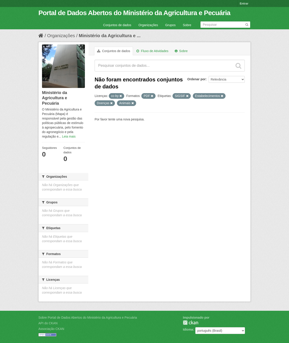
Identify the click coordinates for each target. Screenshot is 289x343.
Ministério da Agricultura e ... (110, 35)
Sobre (187, 25)
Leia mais (69, 136)
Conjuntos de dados (117, 25)
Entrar (244, 3)
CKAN (190, 322)
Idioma (188, 329)
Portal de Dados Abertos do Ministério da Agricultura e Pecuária (134, 12)
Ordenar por (196, 79)
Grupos (170, 25)
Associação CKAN (51, 329)
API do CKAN (48, 323)
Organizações (148, 25)
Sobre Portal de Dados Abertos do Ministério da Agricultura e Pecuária (87, 317)
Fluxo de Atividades (152, 51)
